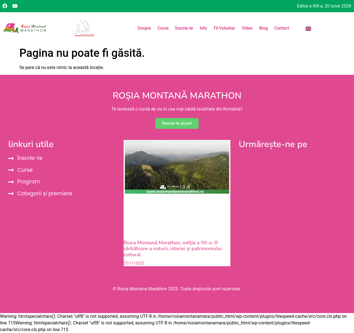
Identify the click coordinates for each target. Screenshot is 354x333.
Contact (281, 28)
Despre (144, 28)
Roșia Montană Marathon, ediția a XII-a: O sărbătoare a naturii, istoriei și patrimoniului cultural (173, 248)
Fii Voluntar (224, 28)
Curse (162, 28)
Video (247, 28)
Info (203, 28)
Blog (263, 28)
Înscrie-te (184, 28)
